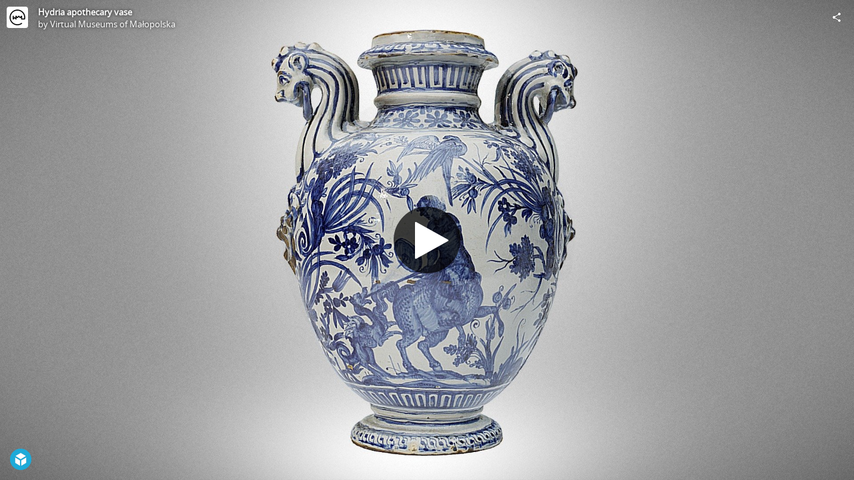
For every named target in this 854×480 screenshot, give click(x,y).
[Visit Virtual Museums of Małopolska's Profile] (17, 17)
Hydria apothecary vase (85, 12)
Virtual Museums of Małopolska (112, 24)
